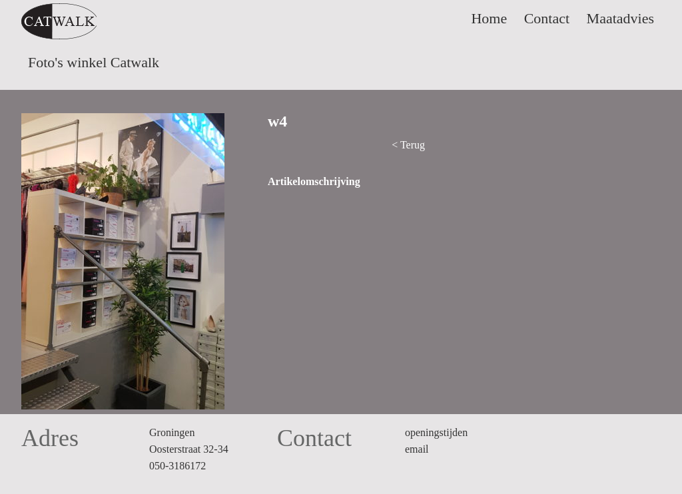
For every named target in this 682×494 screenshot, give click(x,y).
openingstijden (436, 432)
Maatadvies (620, 18)
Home (489, 18)
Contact (546, 18)
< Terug (408, 144)
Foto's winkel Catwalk (93, 62)
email (417, 449)
